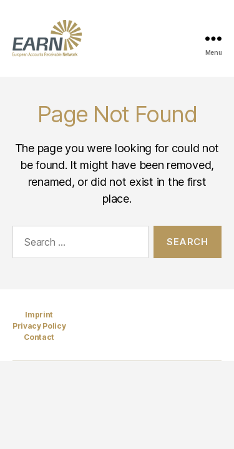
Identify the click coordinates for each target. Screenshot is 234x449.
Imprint (39, 314)
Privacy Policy (39, 326)
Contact (39, 337)
